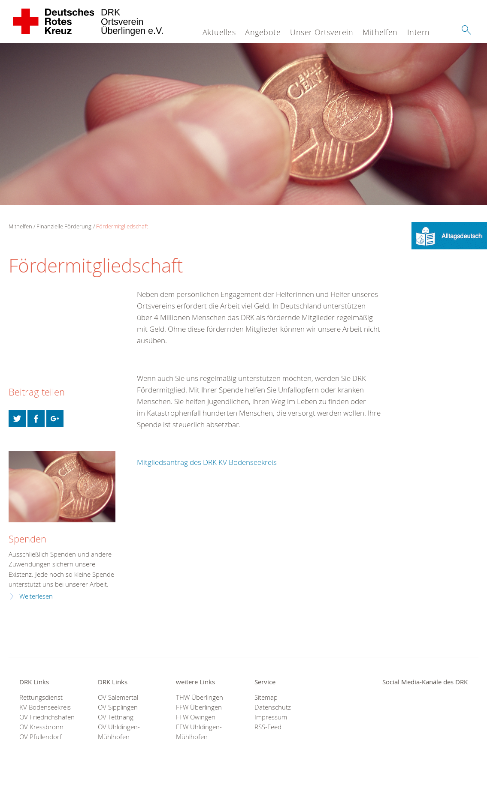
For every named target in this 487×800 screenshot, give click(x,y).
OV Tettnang (115, 717)
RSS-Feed (267, 727)
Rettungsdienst (41, 697)
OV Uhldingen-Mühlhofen (119, 732)
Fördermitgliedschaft (122, 226)
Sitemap (266, 697)
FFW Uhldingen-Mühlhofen (199, 732)
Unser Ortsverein (321, 32)
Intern (418, 32)
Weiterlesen (36, 596)
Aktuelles (219, 32)
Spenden (27, 539)
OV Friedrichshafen (47, 717)
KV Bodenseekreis (45, 707)
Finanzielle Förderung (63, 226)
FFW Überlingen (199, 707)
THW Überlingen (199, 697)
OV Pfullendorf (40, 737)
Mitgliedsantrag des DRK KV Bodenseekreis (207, 462)
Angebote (263, 32)
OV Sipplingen (118, 707)
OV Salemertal (118, 697)
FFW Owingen (195, 717)
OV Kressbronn (41, 727)
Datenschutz (272, 707)
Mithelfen (380, 32)
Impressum (270, 717)
